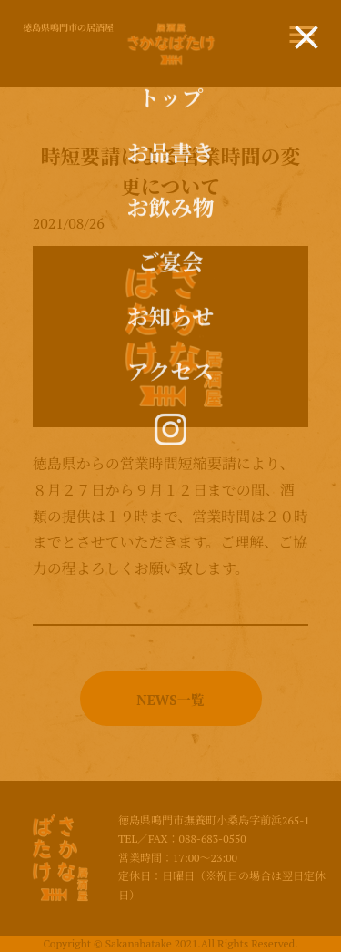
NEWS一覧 (170, 700)
